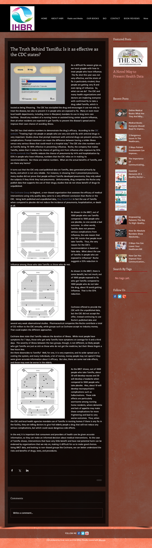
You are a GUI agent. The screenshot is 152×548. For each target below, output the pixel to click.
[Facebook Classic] (115, 296)
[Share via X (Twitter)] (19, 470)
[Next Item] (142, 57)
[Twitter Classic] (119, 296)
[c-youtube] (87, 533)
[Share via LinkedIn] (27, 470)
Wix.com (102, 540)
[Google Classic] (124, 296)
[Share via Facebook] (12, 470)
